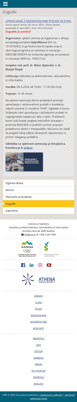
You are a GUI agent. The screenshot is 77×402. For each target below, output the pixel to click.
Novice (9, 190)
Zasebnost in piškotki (51, 395)
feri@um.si (30, 234)
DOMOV (38, 296)
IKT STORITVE (39, 370)
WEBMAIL (38, 357)
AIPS (38, 345)
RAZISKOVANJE (38, 315)
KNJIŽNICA (38, 377)
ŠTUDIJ (38, 308)
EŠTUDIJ (39, 351)
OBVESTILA (38, 338)
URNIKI (38, 364)
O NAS (38, 302)
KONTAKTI (38, 328)
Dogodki (10, 203)
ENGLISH (38, 383)
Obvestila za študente (18, 197)
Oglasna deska (14, 183)
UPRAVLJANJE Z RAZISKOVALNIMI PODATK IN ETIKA (38, 21)
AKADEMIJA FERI (38, 321)
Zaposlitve (11, 210)
